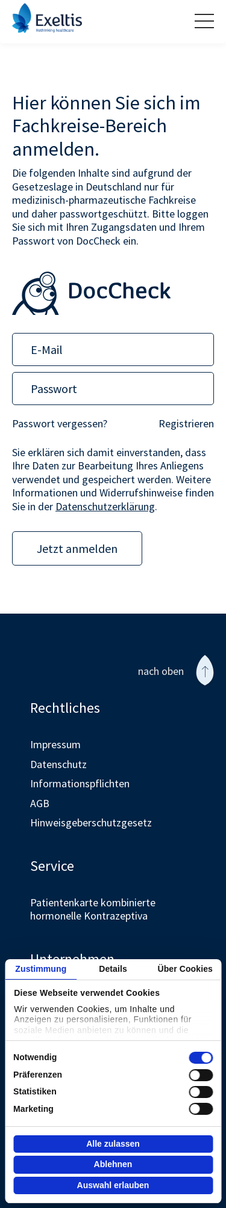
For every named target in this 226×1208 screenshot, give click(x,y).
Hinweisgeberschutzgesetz (91, 822)
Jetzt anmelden (77, 548)
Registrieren (186, 423)
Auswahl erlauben (113, 1185)
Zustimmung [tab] (40, 969)
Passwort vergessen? (59, 423)
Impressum (55, 744)
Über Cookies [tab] (184, 969)
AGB (39, 803)
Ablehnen (113, 1164)
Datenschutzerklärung (105, 506)
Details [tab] (113, 969)
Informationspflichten (80, 783)
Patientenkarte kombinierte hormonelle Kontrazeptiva (92, 909)
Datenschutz (58, 764)
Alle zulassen (113, 1144)
